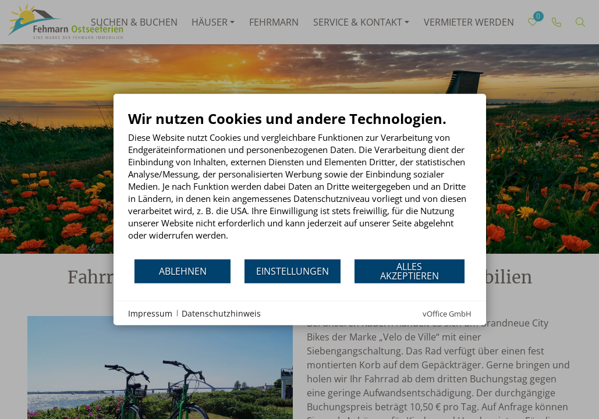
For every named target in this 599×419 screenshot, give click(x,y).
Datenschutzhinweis (221, 312)
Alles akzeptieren (409, 271)
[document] (300, 184)
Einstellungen (292, 270)
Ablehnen (183, 270)
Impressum (150, 312)
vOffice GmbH (447, 313)
